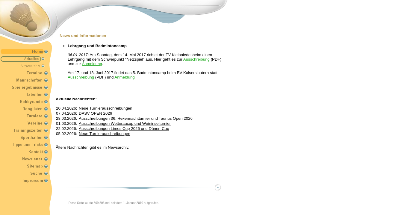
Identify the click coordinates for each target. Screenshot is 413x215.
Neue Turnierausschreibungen (105, 108)
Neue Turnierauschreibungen (104, 133)
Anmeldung (92, 64)
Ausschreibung (196, 59)
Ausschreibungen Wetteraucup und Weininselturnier (125, 123)
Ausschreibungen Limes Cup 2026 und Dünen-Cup (124, 128)
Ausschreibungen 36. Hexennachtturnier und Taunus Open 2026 (136, 118)
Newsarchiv (118, 147)
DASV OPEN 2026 (95, 113)
